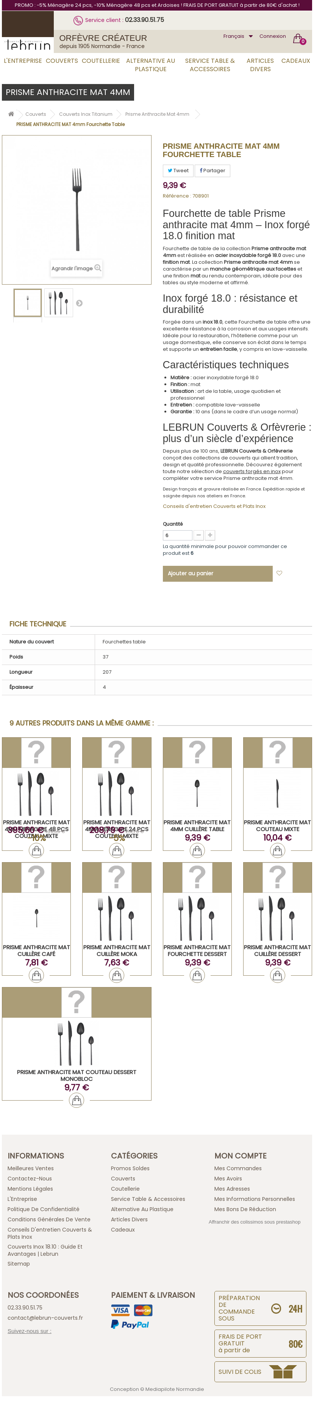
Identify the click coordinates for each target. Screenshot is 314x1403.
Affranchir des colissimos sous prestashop (255, 1222)
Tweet (178, 170)
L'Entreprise (23, 60)
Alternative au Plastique (150, 64)
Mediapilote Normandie (174, 1389)
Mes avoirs (228, 1178)
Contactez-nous (30, 1178)
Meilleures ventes (31, 1168)
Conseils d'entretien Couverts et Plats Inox (214, 506)
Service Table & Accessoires (210, 64)
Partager (212, 170)
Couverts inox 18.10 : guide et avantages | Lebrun (45, 1250)
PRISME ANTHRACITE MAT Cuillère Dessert (277, 950)
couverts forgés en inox (252, 471)
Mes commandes (238, 1168)
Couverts (62, 60)
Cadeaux (295, 60)
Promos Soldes (130, 1168)
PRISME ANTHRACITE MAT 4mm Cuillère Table (197, 825)
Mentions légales (30, 1189)
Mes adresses (232, 1189)
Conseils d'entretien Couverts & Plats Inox (50, 1233)
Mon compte (240, 1156)
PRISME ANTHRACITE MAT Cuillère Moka (116, 950)
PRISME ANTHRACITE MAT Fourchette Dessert (197, 950)
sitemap (19, 1264)
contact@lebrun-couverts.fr (45, 1318)
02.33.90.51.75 (144, 20)
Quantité (173, 524)
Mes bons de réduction (245, 1209)
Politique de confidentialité (44, 1209)
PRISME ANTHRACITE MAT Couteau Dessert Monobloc (76, 1075)
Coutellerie (101, 60)
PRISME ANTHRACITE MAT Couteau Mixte (277, 825)
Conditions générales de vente (49, 1219)
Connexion (272, 36)
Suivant (79, 303)
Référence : (177, 196)
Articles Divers (260, 64)
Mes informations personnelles (254, 1199)
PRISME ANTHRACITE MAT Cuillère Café (36, 950)
